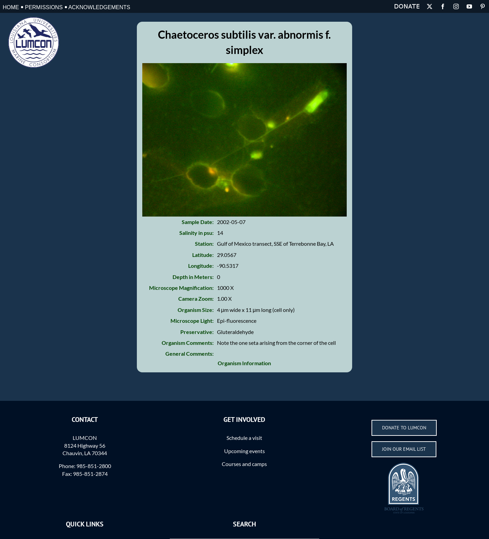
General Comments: (189, 353)
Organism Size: (196, 309)
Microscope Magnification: (181, 287)
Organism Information (244, 363)
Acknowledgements (99, 7)
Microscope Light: (192, 320)
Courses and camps (244, 464)
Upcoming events (244, 451)
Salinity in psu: (196, 232)
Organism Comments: (188, 342)
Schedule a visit (244, 437)
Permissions (43, 7)
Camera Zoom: (196, 298)
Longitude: (201, 265)
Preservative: (197, 332)
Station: (204, 243)
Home (11, 7)
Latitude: (203, 255)
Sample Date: (198, 222)
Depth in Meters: (193, 277)
